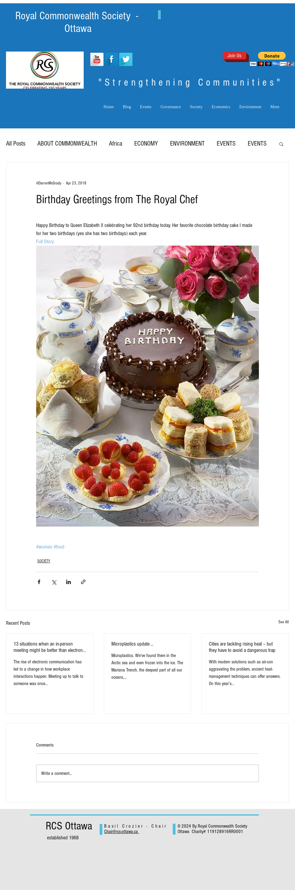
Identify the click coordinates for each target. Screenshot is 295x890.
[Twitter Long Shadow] (125, 59)
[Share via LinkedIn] (68, 582)
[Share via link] (83, 582)
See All (283, 622)
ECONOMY (146, 143)
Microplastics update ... (132, 644)
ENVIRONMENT (187, 143)
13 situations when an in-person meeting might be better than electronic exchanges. (50, 647)
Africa (115, 143)
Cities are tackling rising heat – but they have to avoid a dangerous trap (242, 647)
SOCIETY (43, 561)
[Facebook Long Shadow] (111, 59)
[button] (272, 59)
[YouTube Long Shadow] (97, 59)
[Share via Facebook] (39, 582)
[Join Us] (234, 55)
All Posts (15, 143)
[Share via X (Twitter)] (54, 582)
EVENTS (226, 143)
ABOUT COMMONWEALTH (67, 143)
